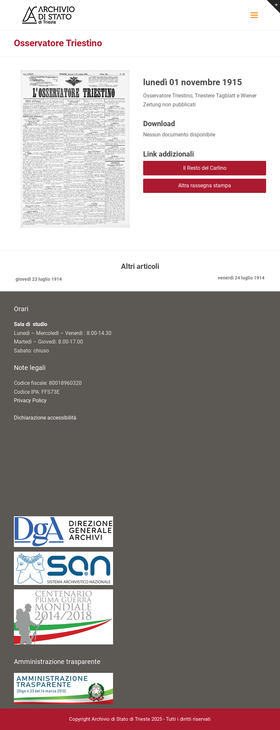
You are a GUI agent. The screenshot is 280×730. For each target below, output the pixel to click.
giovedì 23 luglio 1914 (38, 279)
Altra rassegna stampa (204, 185)
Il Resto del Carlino (204, 168)
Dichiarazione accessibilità (45, 418)
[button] (254, 15)
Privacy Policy (30, 400)
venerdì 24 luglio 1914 (241, 278)
